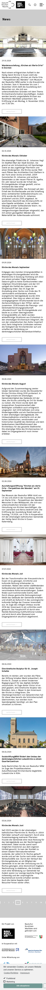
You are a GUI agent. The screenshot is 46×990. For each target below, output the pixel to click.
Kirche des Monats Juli (12, 573)
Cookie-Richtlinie (11, 973)
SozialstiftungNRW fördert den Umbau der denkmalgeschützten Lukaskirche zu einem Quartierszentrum (22, 759)
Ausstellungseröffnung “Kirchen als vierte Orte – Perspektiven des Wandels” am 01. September (21, 488)
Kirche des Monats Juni (12, 825)
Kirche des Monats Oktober (14, 155)
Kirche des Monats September (16, 267)
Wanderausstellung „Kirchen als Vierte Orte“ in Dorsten (22, 66)
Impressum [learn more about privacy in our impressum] (25, 973)
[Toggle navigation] (41, 4)
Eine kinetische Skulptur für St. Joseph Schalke (20, 669)
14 (41, 902)
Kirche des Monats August (14, 383)
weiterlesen (10, 111)
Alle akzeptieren (23, 986)
